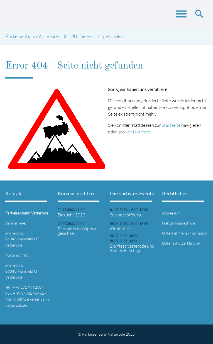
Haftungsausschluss (179, 223)
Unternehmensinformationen (187, 233)
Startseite (171, 125)
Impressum (171, 213)
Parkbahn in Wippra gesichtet (77, 230)
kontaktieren (138, 132)
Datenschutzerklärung (181, 243)
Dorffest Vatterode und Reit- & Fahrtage (132, 248)
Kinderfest (120, 228)
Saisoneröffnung (125, 215)
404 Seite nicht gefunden (97, 36)
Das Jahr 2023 (71, 215)
